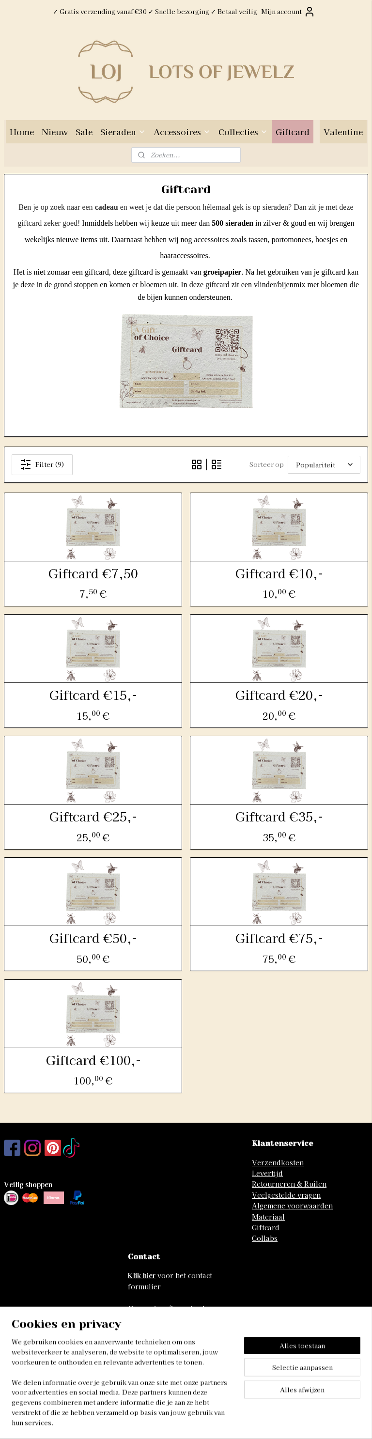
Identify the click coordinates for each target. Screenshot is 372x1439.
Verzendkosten (278, 1162)
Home (22, 131)
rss (170, 1421)
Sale (84, 131)
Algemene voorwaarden (292, 1205)
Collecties (243, 131)
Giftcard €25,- (93, 815)
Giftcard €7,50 (93, 572)
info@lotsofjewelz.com (167, 1351)
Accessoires (182, 131)
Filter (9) (42, 464)
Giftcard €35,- (279, 815)
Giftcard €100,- (93, 1059)
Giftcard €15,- (93, 694)
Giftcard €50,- (93, 937)
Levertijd (267, 1173)
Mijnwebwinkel (287, 1421)
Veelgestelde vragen (286, 1195)
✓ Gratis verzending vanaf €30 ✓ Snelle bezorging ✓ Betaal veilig (155, 11)
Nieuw (55, 131)
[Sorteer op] (324, 464)
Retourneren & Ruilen (289, 1184)
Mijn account (288, 11)
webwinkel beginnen (204, 1421)
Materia (265, 1217)
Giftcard (293, 131)
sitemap (152, 1421)
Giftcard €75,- (279, 937)
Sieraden (123, 131)
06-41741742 (149, 1362)
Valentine (343, 131)
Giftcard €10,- (279, 572)
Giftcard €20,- (279, 694)
